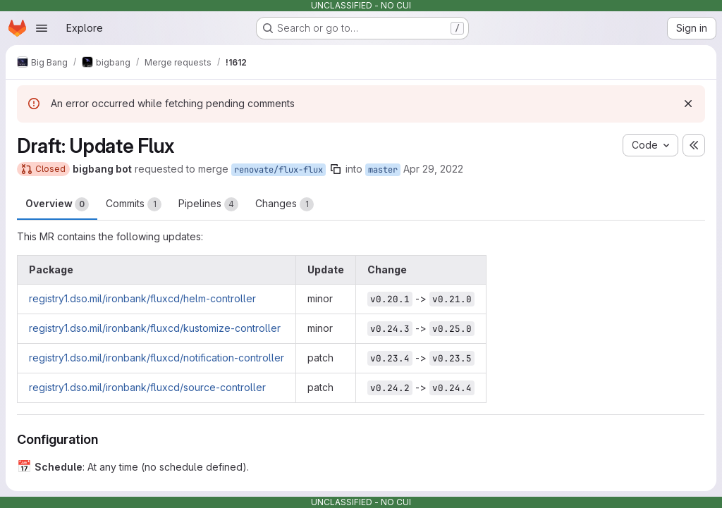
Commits (133, 204)
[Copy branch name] (335, 169)
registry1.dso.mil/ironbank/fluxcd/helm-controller (142, 298)
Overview (57, 204)
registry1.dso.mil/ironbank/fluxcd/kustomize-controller (155, 328)
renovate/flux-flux (278, 169)
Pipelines (208, 204)
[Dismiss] (688, 103)
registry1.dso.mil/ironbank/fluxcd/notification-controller (156, 358)
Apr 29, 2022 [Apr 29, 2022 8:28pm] (433, 169)
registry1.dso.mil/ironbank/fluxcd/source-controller (147, 387)
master (383, 169)
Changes (284, 204)
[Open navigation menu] (41, 28)
